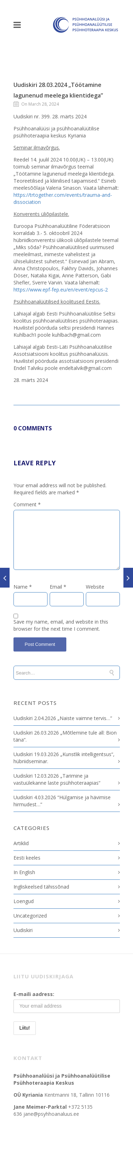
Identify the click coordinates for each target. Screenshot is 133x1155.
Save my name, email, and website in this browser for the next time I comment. (60, 625)
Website (95, 586)
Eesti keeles (26, 857)
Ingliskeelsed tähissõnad (41, 886)
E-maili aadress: (33, 994)
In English (24, 872)
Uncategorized (30, 915)
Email (58, 586)
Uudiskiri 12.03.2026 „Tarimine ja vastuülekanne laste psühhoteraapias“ (56, 779)
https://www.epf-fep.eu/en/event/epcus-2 (60, 289)
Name (22, 586)
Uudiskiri (23, 930)
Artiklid (21, 843)
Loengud (23, 901)
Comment (27, 504)
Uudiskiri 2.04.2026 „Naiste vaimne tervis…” (62, 718)
